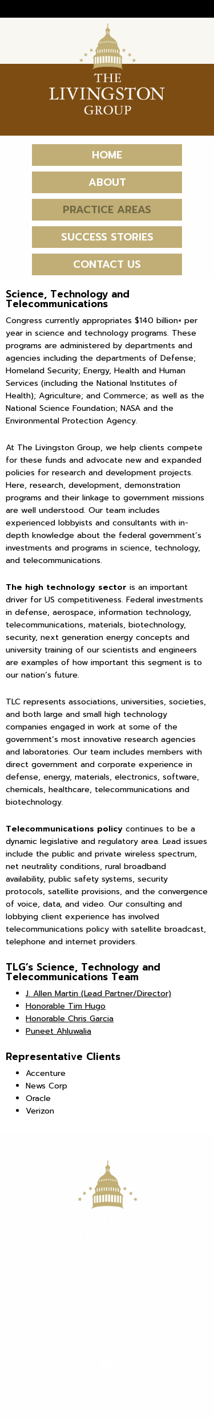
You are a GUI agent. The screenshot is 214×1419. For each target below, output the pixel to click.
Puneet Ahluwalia (58, 1031)
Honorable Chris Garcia (70, 1019)
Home (107, 155)
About (107, 182)
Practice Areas (107, 210)
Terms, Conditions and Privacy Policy (107, 1385)
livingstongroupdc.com (57, 1342)
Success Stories (107, 237)
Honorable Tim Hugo (66, 1006)
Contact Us (107, 264)
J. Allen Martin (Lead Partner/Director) (98, 994)
